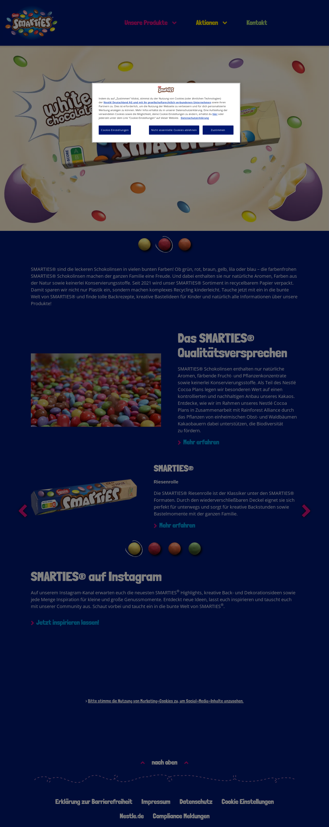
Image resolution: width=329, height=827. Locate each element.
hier (215, 114)
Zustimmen (218, 130)
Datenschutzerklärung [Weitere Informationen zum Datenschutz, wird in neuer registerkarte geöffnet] (195, 118)
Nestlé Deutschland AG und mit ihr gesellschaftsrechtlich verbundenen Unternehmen (157, 102)
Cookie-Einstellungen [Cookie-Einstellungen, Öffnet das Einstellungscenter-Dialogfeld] (115, 130)
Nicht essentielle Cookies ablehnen (174, 130)
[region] (166, 113)
